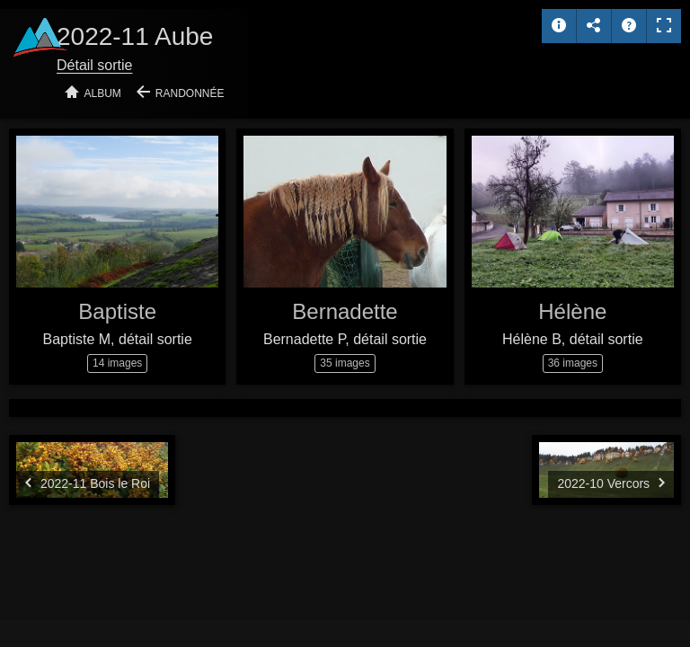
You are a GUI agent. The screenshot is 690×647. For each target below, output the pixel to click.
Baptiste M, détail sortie (117, 339)
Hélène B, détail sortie (572, 339)
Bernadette (344, 311)
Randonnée (190, 93)
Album (102, 93)
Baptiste (117, 311)
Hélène (572, 311)
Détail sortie (94, 65)
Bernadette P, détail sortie (345, 339)
